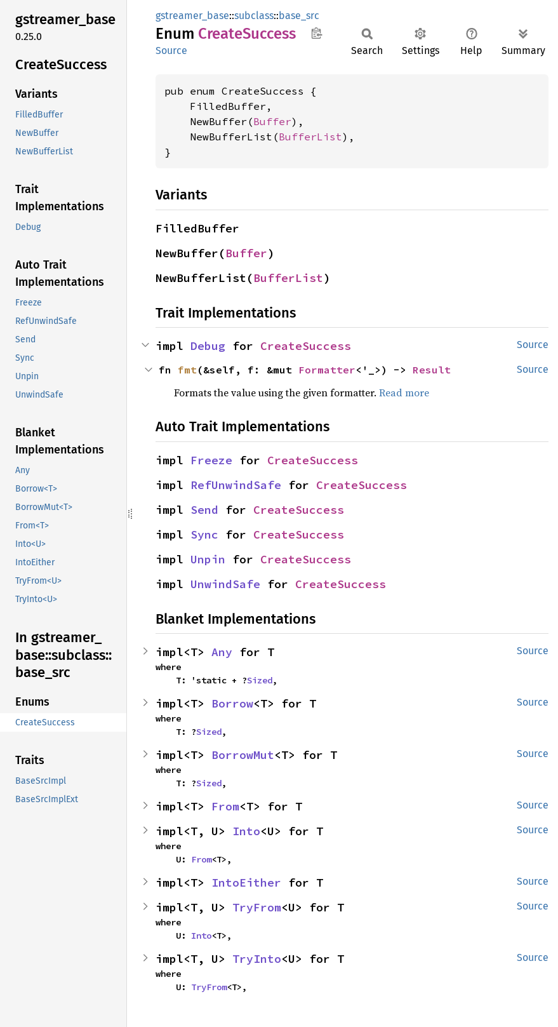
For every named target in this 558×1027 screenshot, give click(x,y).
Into (246, 831)
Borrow (232, 703)
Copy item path (316, 33)
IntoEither (246, 882)
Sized (259, 680)
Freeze (211, 460)
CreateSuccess (305, 346)
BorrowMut (242, 755)
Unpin (207, 559)
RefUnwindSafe (235, 485)
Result (432, 369)
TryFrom (256, 907)
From (225, 806)
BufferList (310, 136)
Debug (207, 346)
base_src (299, 16)
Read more (404, 392)
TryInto (256, 958)
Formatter (326, 369)
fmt (187, 369)
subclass (254, 16)
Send (204, 509)
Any (221, 652)
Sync (204, 534)
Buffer (272, 121)
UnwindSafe (225, 584)
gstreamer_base (192, 16)
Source (171, 50)
